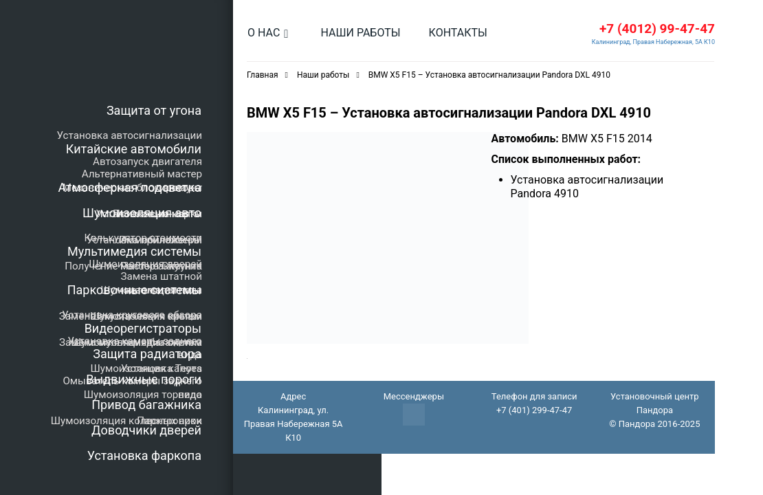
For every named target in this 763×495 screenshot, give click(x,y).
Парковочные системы (134, 290)
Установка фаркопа (144, 455)
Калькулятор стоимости (143, 238)
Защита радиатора (147, 353)
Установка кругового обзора (132, 315)
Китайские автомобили (133, 149)
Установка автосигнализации (129, 135)
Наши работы (360, 32)
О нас (263, 32)
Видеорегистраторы (143, 328)
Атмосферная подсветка (129, 187)
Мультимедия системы (134, 251)
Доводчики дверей (146, 430)
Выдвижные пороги (143, 379)
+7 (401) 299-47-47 (534, 410)
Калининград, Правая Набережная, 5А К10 (653, 41)
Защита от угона (154, 110)
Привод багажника (146, 404)
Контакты (458, 32)
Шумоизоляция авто (141, 213)
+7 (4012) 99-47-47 (657, 28)
